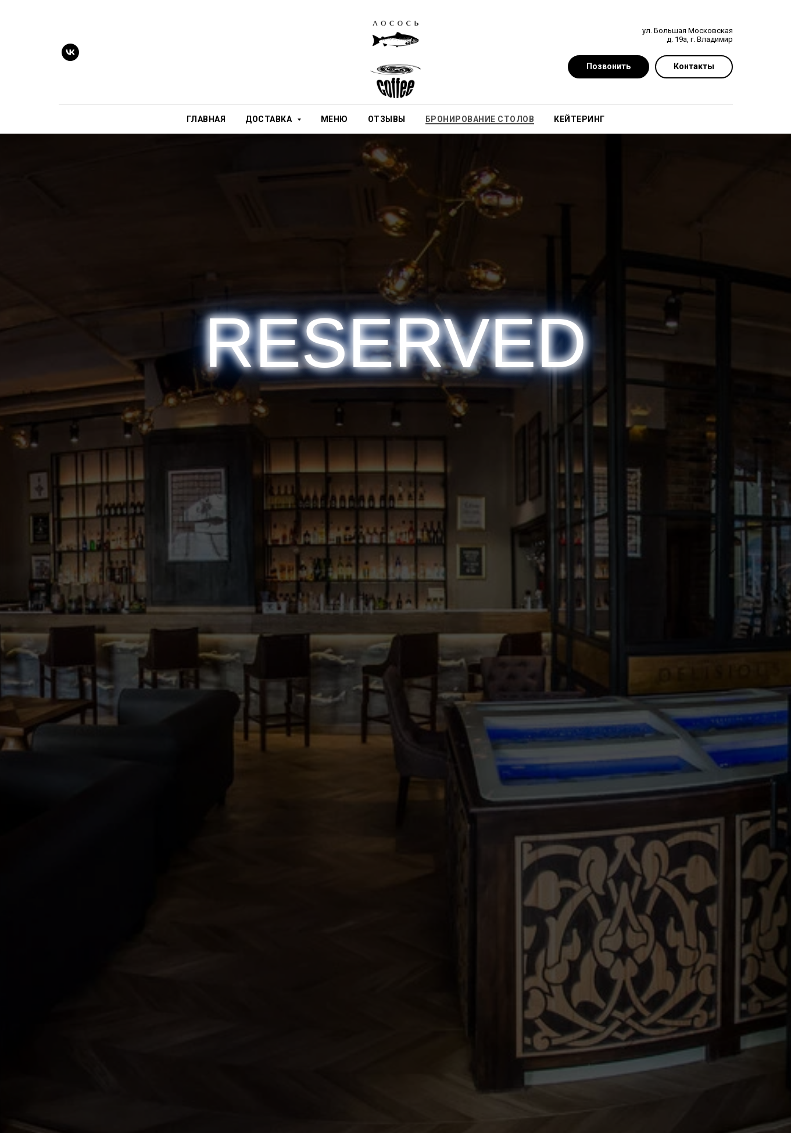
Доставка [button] (269, 119)
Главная (206, 119)
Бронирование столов (480, 119)
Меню (334, 119)
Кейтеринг (579, 119)
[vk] (70, 52)
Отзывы (387, 119)
